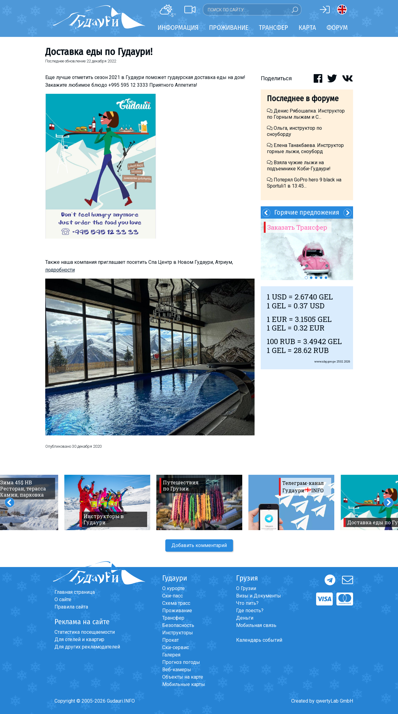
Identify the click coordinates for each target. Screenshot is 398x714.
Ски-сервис (175, 647)
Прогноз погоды (181, 662)
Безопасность (178, 625)
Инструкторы (177, 633)
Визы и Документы (258, 596)
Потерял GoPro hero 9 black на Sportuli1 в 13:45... (304, 183)
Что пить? (247, 603)
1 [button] (306, 277)
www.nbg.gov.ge (325, 361)
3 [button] (316, 277)
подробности (60, 270)
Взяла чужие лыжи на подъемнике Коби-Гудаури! (299, 166)
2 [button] (311, 277)
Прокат (170, 640)
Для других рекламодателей (87, 647)
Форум (337, 27)
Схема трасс (176, 603)
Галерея (171, 655)
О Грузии (246, 588)
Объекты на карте (182, 677)
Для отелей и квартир (79, 639)
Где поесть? (249, 610)
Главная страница (74, 592)
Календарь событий (259, 640)
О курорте (173, 588)
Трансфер (173, 618)
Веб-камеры (176, 669)
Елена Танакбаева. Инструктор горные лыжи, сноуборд (305, 148)
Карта (307, 27)
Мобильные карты (183, 684)
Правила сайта (71, 607)
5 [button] (326, 277)
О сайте (62, 599)
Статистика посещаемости (84, 632)
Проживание (177, 610)
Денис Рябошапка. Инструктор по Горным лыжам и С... (306, 114)
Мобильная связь (256, 625)
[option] (307, 249)
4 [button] (321, 277)
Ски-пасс (172, 596)
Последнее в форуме (303, 98)
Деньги (244, 618)
